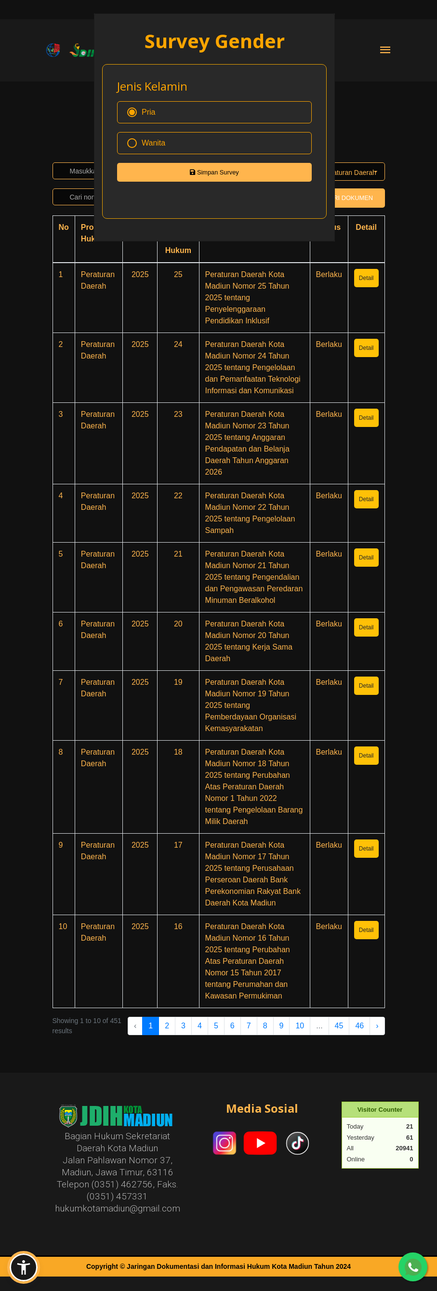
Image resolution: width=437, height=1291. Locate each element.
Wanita (146, 143)
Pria (141, 112)
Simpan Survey (214, 172)
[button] (24, 1267)
